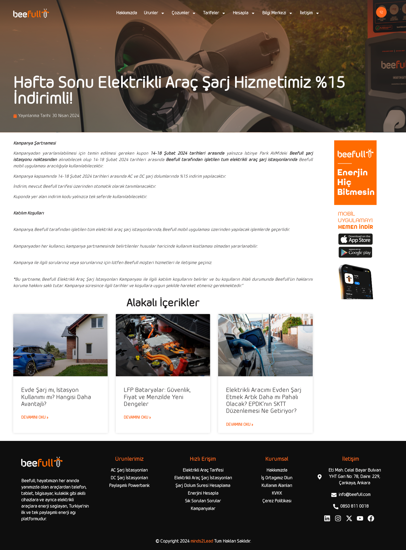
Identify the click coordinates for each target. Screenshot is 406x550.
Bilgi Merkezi (277, 13)
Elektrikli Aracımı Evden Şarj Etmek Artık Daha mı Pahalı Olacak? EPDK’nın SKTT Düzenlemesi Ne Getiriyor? (263, 401)
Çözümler (184, 13)
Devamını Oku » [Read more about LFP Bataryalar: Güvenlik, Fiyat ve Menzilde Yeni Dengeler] (137, 417)
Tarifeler (214, 13)
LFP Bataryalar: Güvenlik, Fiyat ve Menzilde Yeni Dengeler (157, 397)
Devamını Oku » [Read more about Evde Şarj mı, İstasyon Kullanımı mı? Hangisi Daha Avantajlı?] (34, 417)
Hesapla (244, 13)
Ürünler (154, 13)
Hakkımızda (126, 13)
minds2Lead (202, 541)
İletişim (310, 13)
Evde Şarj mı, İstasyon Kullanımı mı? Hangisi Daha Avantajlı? (56, 397)
